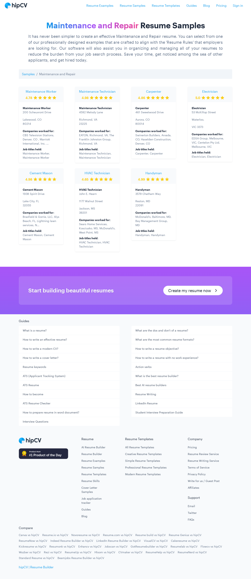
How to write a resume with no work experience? (166, 357)
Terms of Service (198, 467)
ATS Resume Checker (36, 403)
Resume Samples (132, 5)
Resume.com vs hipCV (117, 535)
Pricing (221, 5)
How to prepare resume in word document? (51, 412)
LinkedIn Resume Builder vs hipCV (118, 540)
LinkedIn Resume (146, 403)
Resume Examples (99, 5)
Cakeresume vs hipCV (185, 540)
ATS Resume (31, 385)
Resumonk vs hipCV (62, 546)
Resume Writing (145, 394)
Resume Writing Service (203, 460)
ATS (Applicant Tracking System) (44, 376)
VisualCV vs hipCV (156, 540)
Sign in (238, 5)
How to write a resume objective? (157, 348)
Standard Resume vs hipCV (36, 558)
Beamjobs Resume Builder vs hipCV (81, 558)
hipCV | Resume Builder (36, 567)
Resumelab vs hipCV (184, 546)
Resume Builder (91, 454)
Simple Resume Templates (142, 460)
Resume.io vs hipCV (55, 535)
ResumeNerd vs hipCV (192, 552)
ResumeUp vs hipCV (78, 552)
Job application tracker (91, 500)
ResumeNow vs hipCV (33, 540)
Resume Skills (90, 481)
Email (191, 506)
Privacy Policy (197, 474)
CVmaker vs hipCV (130, 552)
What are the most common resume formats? (164, 339)
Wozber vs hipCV (30, 552)
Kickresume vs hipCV (32, 546)
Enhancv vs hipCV (89, 546)
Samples (28, 74)
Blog (206, 5)
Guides (191, 5)
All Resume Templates (139, 447)
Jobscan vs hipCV (116, 546)
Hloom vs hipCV (104, 552)
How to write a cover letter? (41, 357)
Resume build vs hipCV (150, 535)
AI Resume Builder (93, 447)
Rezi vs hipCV (53, 552)
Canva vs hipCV (29, 535)
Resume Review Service (203, 454)
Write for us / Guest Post (204, 481)
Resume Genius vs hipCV (185, 535)
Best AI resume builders (150, 385)
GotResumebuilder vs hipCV (149, 546)
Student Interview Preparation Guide (159, 412)
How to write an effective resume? (45, 339)
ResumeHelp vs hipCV (160, 552)
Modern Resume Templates (143, 474)
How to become (33, 394)
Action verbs (143, 367)
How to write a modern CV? (40, 348)
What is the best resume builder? (156, 376)
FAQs (191, 519)
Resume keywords (34, 367)
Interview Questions (35, 421)
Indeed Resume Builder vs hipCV (71, 540)
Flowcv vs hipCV (211, 546)
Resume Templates (166, 5)
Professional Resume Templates (146, 467)
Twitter (192, 512)
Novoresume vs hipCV (85, 535)
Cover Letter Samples (89, 489)
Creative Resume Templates (143, 454)
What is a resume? (35, 330)
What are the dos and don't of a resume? (161, 330)
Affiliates (193, 487)
